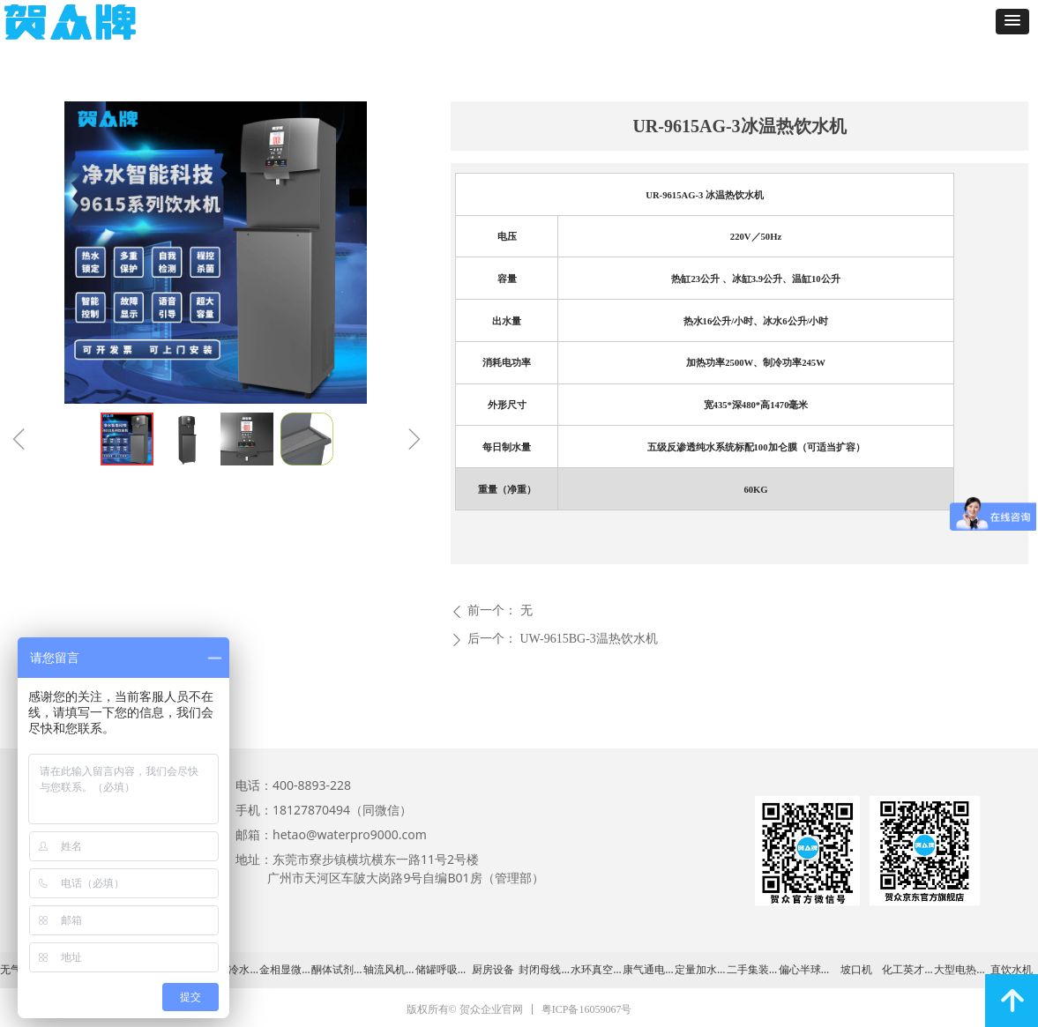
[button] (1012, 21)
